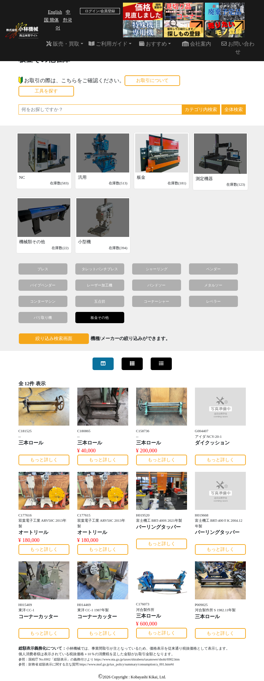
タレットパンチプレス (100, 269)
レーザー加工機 (99, 285)
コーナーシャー (156, 301)
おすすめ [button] (153, 44)
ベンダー (213, 269)
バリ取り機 (43, 318)
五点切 (99, 301)
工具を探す (46, 91)
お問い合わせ (237, 48)
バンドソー (156, 285)
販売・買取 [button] (62, 44)
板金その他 (100, 318)
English (55, 12)
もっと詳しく (44, 459)
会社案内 (196, 44)
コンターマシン (43, 301)
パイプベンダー (43, 285)
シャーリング (157, 269)
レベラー (213, 301)
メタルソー (213, 285)
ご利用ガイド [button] (108, 44)
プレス (42, 269)
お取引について (152, 80)
